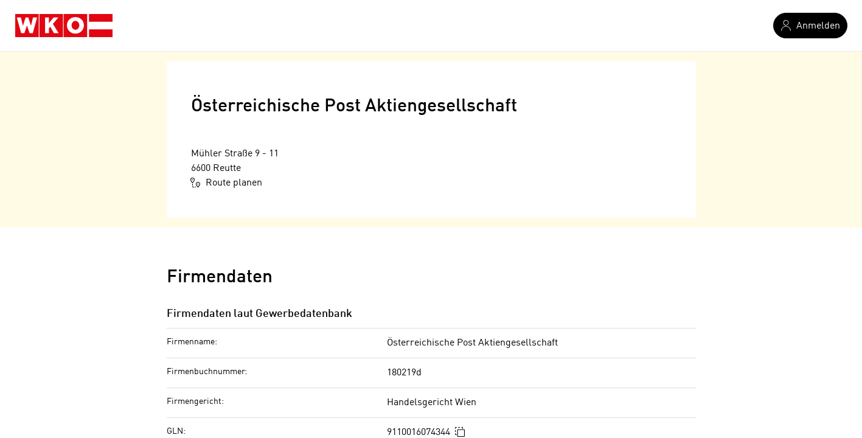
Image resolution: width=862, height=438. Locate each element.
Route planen (226, 182)
